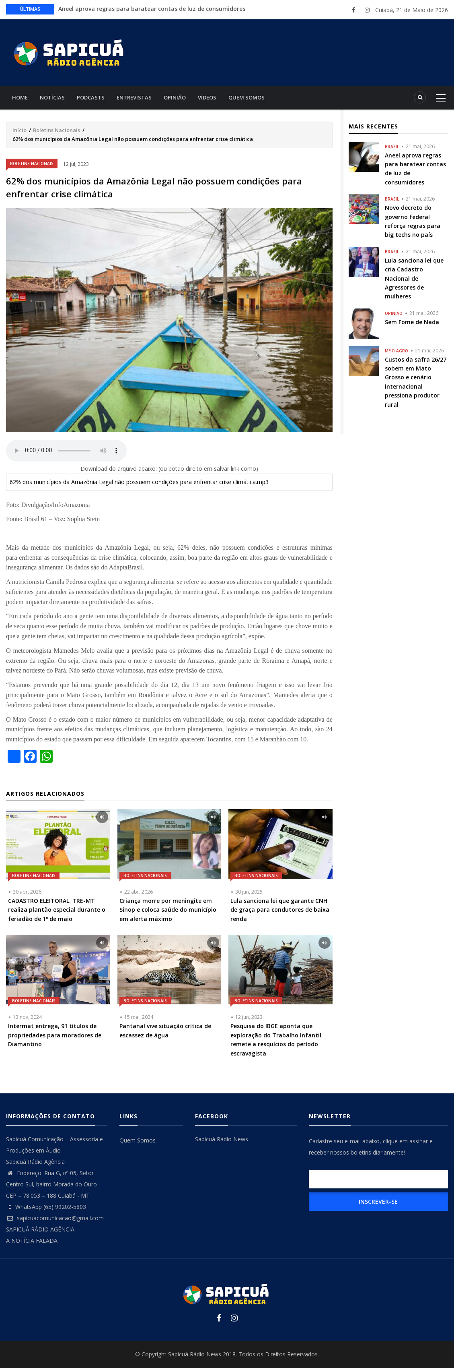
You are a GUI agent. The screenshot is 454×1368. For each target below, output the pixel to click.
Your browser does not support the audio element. (66, 451)
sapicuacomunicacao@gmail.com (55, 1218)
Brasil (392, 146)
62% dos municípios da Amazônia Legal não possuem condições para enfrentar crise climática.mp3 (139, 482)
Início (19, 130)
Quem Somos (246, 97)
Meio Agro (396, 351)
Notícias (52, 97)
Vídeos (207, 97)
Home (20, 97)
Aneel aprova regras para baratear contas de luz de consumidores (151, 8)
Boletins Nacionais (56, 130)
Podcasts (91, 97)
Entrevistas (134, 97)
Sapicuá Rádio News (221, 1139)
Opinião (175, 97)
